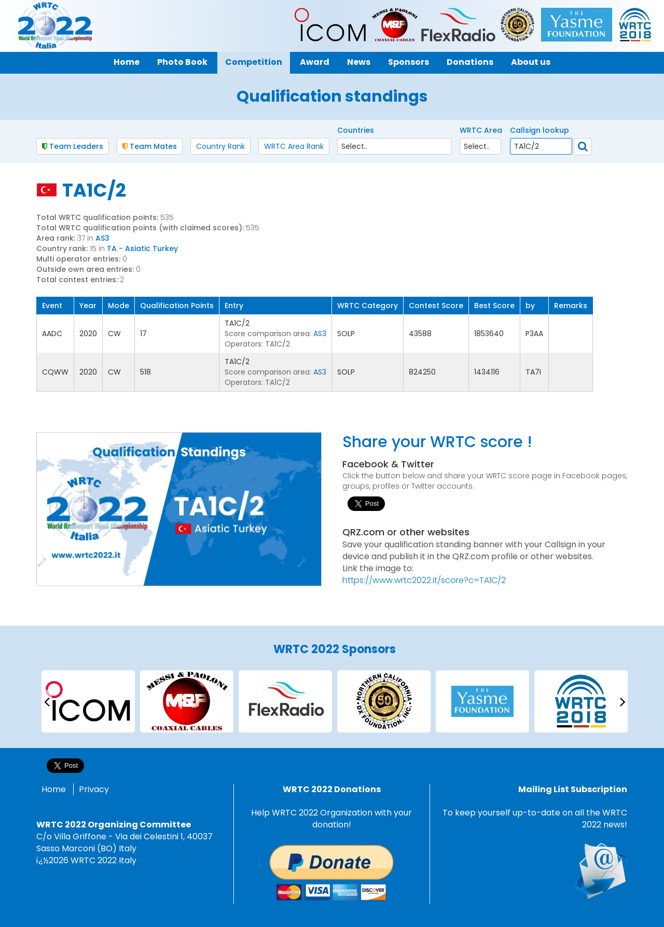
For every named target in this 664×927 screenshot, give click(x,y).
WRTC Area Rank (294, 146)
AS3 (102, 238)
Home (54, 789)
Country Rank (220, 146)
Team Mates (149, 146)
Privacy (94, 789)
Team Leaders (72, 146)
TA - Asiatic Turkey (142, 248)
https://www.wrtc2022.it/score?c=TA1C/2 (424, 580)
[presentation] (47, 701)
